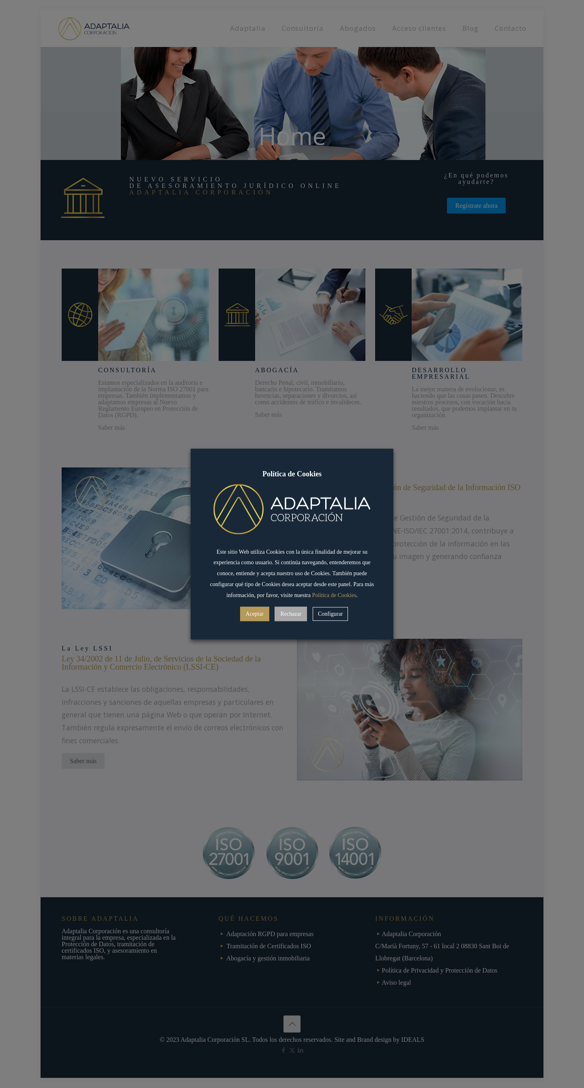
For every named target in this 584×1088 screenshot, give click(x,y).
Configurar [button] (330, 613)
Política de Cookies (334, 595)
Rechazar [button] (290, 613)
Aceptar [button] (255, 613)
